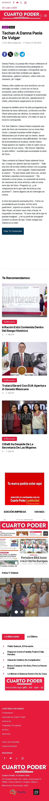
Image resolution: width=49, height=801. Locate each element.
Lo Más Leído (12, 636)
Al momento (9, 322)
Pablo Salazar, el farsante (20, 646)
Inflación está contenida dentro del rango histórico (23, 329)
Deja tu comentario (13, 231)
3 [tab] (27, 562)
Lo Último (32, 636)
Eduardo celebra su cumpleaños (24, 660)
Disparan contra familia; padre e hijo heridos (25, 653)
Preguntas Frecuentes (11, 725)
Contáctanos (7, 713)
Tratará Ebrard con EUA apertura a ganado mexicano (24, 387)
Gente (5, 27)
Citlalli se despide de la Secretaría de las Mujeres (19, 445)
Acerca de (6, 721)
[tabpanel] (24, 543)
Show (12, 27)
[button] (24, 550)
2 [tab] (21, 562)
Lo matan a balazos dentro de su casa (27, 674)
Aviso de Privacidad (10, 742)
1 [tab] (16, 562)
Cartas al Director (9, 746)
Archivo (5, 729)
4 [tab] (32, 562)
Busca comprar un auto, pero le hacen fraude (27, 666)
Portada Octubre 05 (8, 566)
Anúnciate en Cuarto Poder (13, 717)
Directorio (6, 734)
